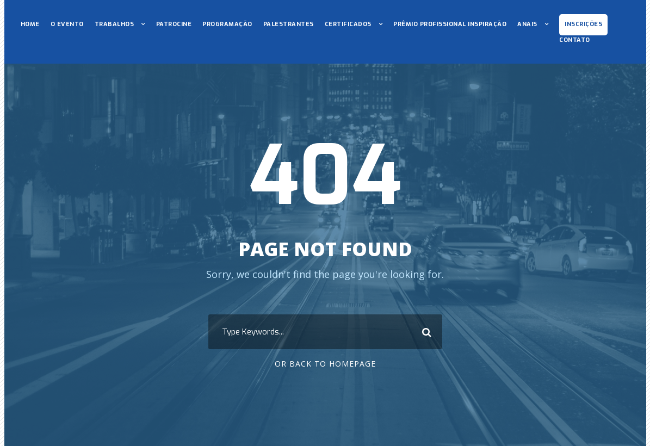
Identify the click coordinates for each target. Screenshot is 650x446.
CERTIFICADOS (348, 24)
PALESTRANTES (288, 24)
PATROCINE (174, 24)
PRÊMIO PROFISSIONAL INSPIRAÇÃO (449, 24)
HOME (30, 24)
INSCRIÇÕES (583, 24)
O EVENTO (67, 24)
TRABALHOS (114, 24)
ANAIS (527, 24)
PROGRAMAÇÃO (227, 24)
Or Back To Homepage (325, 363)
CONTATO (574, 40)
